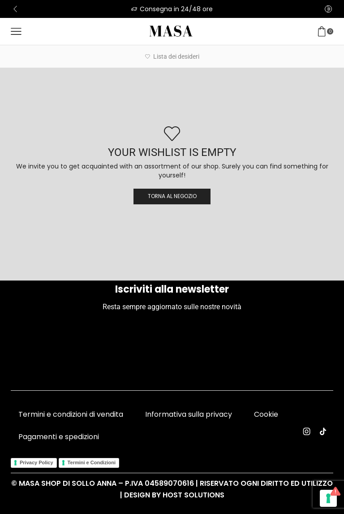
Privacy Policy (36, 462)
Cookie (266, 414)
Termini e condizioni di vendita (70, 414)
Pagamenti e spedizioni (58, 437)
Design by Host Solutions (174, 495)
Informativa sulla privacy (188, 414)
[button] (15, 9)
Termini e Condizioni (92, 462)
